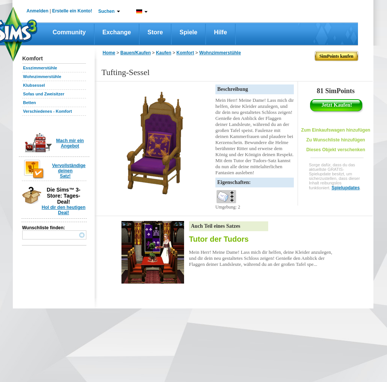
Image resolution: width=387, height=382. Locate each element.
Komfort (185, 52)
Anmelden (37, 11)
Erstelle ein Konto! (72, 11)
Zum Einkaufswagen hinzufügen (335, 130)
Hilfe (220, 32)
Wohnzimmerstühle (42, 76)
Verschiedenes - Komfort (47, 111)
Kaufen (163, 52)
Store (155, 32)
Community (69, 32)
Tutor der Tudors (219, 239)
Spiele (188, 32)
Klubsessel (34, 85)
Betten (29, 102)
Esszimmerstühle (40, 68)
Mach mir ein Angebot (70, 143)
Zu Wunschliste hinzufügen (335, 140)
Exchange (117, 32)
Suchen (106, 11)
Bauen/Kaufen (135, 52)
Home (109, 52)
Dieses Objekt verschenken (335, 149)
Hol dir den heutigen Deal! (64, 210)
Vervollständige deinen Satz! (69, 171)
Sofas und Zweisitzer (43, 94)
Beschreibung (232, 89)
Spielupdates (346, 187)
